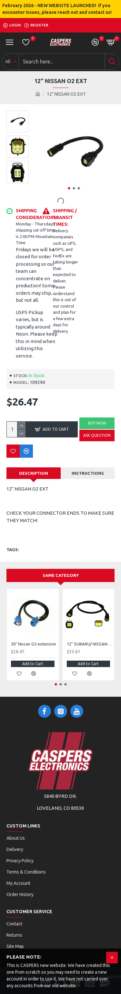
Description (33, 473)
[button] (69, 188)
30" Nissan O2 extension (33, 644)
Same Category (61, 575)
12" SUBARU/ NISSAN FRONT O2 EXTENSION (90, 644)
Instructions (88, 473)
